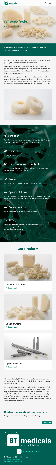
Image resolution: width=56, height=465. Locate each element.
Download (47, 422)
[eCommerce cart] (45, 3)
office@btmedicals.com (15, 461)
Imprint (25, 451)
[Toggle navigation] (50, 3)
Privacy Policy (34, 451)
